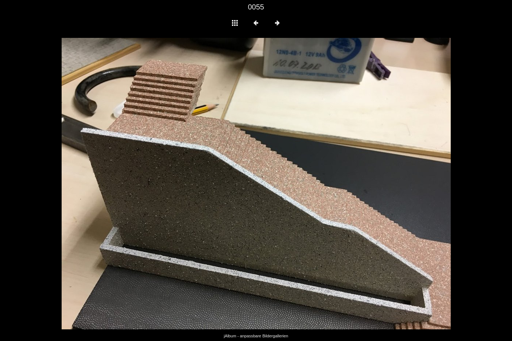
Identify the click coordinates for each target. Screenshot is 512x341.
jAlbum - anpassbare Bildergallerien (256, 336)
